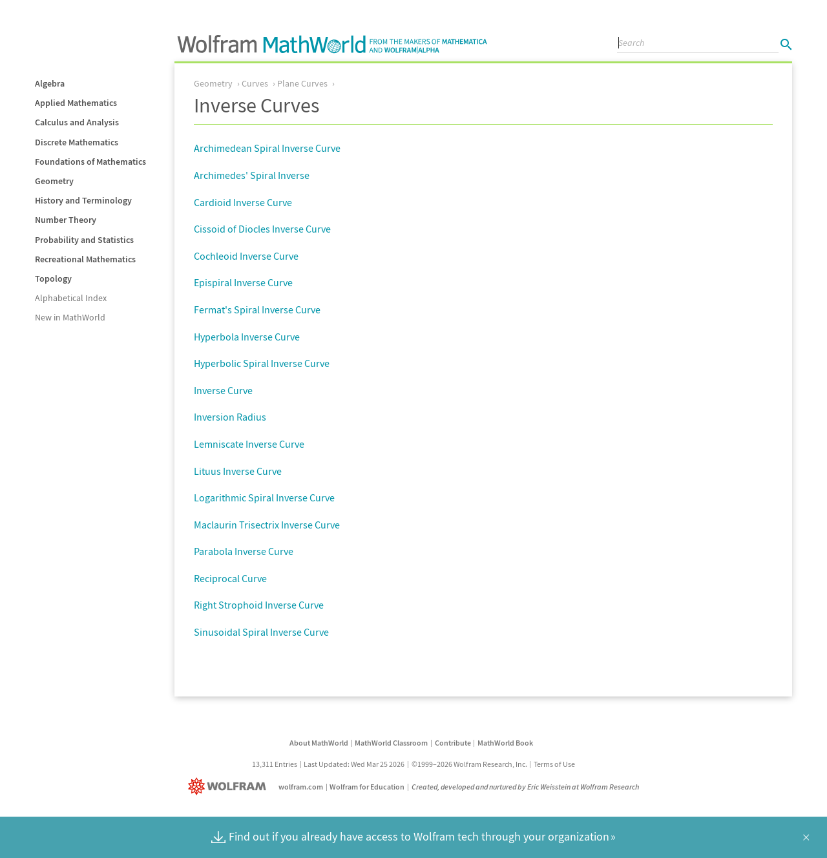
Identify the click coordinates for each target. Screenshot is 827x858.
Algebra (50, 83)
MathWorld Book (505, 743)
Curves (255, 83)
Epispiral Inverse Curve (243, 282)
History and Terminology (83, 200)
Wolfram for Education (367, 786)
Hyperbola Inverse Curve (247, 336)
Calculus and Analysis (77, 122)
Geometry (54, 181)
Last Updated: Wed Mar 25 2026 (354, 764)
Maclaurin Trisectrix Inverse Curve (267, 524)
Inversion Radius (230, 416)
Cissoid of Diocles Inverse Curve (262, 228)
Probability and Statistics (84, 240)
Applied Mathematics (76, 103)
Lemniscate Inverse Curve (249, 443)
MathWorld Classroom (391, 743)
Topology (53, 278)
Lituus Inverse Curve (238, 471)
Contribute (453, 743)
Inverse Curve (223, 390)
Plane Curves (302, 83)
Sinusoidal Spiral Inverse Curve (261, 631)
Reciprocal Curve (230, 578)
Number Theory (65, 219)
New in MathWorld (70, 317)
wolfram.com (300, 786)
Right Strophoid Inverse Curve (259, 604)
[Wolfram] (229, 786)
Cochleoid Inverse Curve (246, 255)
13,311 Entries (274, 764)
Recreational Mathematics (85, 259)
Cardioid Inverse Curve (243, 202)
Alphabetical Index (71, 298)
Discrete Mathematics (76, 142)
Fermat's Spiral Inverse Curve (257, 309)
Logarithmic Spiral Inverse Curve (264, 497)
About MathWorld (318, 743)
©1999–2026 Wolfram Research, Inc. (469, 764)
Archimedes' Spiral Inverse (251, 175)
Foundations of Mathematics (90, 161)
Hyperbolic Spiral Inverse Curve (262, 363)
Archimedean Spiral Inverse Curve (267, 147)
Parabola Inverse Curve (243, 551)
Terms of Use (554, 764)
